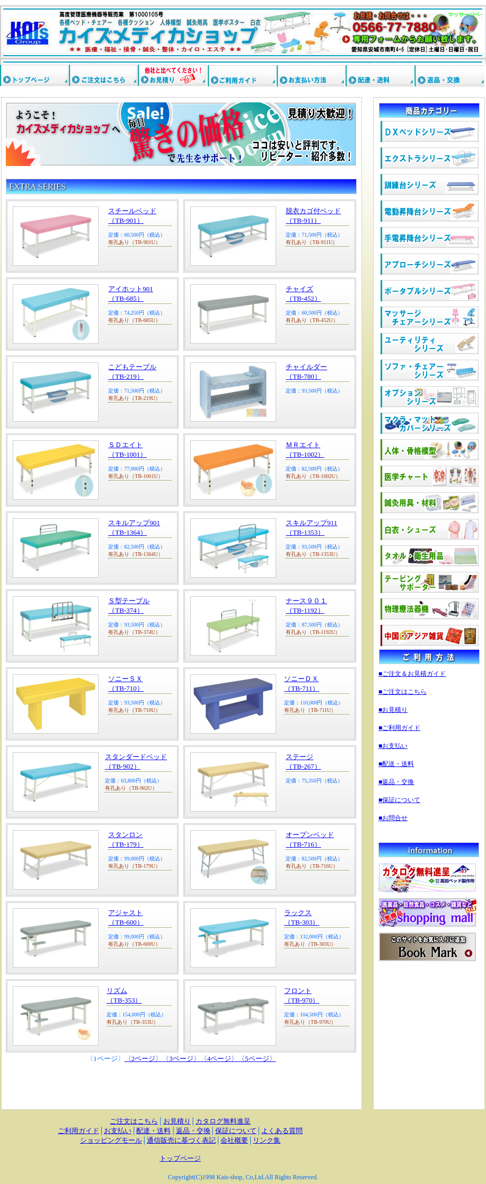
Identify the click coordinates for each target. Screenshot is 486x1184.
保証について (236, 1131)
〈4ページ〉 (219, 1059)
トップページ (180, 1158)
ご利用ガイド (78, 1131)
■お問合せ (393, 818)
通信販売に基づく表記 (181, 1140)
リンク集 (266, 1140)
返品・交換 (193, 1131)
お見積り (177, 1121)
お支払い (117, 1131)
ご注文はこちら (134, 1121)
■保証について (399, 800)
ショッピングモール (111, 1140)
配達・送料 (153, 1131)
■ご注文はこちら (402, 691)
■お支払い (393, 746)
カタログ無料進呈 (223, 1121)
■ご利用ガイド (399, 728)
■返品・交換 (396, 782)
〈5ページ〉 (257, 1059)
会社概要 (234, 1140)
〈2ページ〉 (144, 1059)
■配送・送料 (396, 764)
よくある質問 (282, 1131)
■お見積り (393, 709)
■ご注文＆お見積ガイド (412, 673)
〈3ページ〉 (181, 1059)
